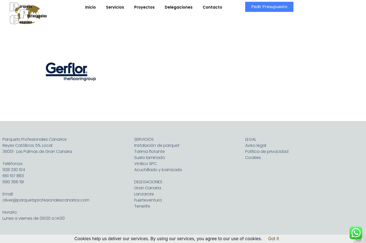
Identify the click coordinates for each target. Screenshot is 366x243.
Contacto (212, 7)
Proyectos (144, 7)
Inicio (90, 7)
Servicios (115, 7)
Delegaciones (179, 7)
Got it (273, 238)
